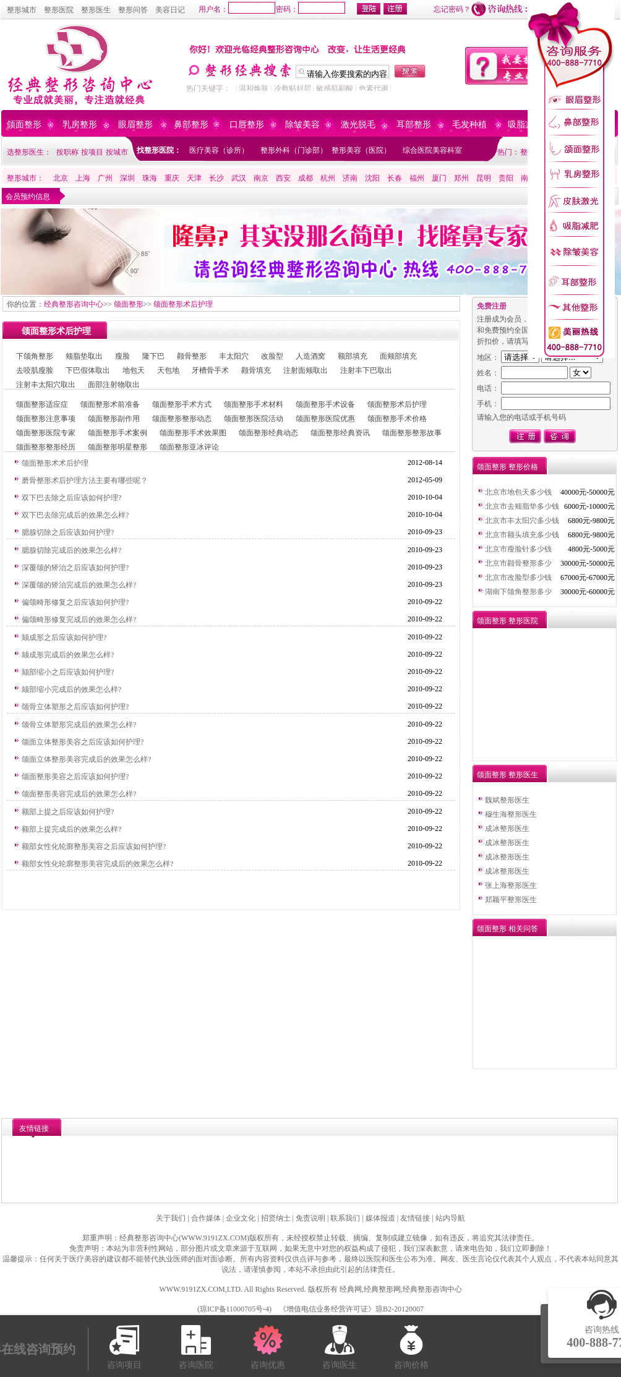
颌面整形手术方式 (182, 404)
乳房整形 (79, 124)
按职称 (67, 152)
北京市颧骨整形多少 (518, 563)
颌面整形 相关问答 (507, 928)
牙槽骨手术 (210, 370)
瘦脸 (122, 356)
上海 (82, 178)
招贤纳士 (276, 1218)
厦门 (439, 178)
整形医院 (59, 10)
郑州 (461, 178)
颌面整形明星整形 (117, 447)
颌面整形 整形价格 (507, 467)
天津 (194, 178)
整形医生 (96, 10)
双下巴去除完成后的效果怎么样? (75, 515)
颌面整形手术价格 (397, 418)
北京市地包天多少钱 (518, 492)
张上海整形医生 (511, 885)
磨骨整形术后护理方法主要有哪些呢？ (85, 480)
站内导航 (450, 1218)
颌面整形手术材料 (253, 404)
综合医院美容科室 (432, 150)
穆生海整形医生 (511, 814)
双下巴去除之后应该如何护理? (71, 497)
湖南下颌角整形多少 (518, 591)
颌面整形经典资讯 (340, 432)
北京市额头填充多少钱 (522, 535)
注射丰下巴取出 (366, 370)
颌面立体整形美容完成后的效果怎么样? (86, 759)
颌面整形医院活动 (253, 418)
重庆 (172, 178)
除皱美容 (302, 124)
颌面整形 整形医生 (507, 774)
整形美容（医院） (361, 150)
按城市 (117, 152)
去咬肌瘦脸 (34, 370)
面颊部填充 (398, 356)
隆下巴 (153, 356)
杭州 (327, 178)
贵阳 (506, 178)
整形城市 (21, 10)
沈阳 (372, 178)
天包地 (168, 370)
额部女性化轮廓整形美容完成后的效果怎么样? (97, 863)
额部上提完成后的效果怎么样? (71, 829)
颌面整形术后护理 (183, 304)
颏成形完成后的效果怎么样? (68, 654)
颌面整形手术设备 (325, 404)
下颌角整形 (34, 356)
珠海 (149, 178)
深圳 (127, 178)
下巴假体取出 (88, 370)
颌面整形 (24, 124)
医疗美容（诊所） (219, 150)
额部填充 (352, 356)
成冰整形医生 (507, 828)
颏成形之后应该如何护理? (64, 637)
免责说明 (310, 1218)
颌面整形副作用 (114, 418)
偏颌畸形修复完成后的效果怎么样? (79, 619)
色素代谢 (373, 88)
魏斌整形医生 (507, 800)
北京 (60, 178)
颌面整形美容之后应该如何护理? (75, 776)
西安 (283, 178)
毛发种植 (469, 124)
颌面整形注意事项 (45, 418)
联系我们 (345, 1218)
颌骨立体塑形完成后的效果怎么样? (79, 724)
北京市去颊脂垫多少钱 (522, 506)
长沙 (216, 178)
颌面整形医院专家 (45, 432)
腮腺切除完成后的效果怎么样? (71, 550)
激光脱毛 (358, 124)
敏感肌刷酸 (334, 88)
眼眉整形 (135, 124)
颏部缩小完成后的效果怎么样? (71, 689)
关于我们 (171, 1218)
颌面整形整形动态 (182, 418)
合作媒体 (206, 1218)
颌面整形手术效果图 (193, 432)
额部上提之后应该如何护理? (68, 812)
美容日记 (170, 10)
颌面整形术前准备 (110, 404)
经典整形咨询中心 (73, 304)
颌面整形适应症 (42, 404)
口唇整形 (246, 124)
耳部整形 (413, 124)
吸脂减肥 (525, 124)
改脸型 (272, 356)
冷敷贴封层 (292, 88)
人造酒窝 (310, 356)
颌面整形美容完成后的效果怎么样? (79, 794)
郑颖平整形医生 (511, 899)
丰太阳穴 (234, 356)
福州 (416, 178)
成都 (305, 178)
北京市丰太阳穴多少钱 (522, 520)
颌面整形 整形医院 (507, 620)
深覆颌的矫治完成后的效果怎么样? (79, 585)
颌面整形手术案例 (117, 432)
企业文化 (240, 1218)
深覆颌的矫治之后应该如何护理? (75, 567)
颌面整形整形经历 (45, 447)
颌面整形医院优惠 (325, 418)
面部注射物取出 (114, 384)
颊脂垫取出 (84, 356)
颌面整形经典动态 (268, 432)
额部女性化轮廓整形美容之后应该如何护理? (94, 846)
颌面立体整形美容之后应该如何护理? (82, 742)
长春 (394, 178)
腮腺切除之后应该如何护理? (68, 532)
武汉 (238, 178)
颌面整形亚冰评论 (189, 447)
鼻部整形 (191, 124)
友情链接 (415, 1218)
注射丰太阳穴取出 (45, 384)
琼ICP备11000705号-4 (234, 1309)
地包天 (133, 370)
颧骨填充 (256, 370)
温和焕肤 (253, 88)
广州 (105, 178)
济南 (350, 178)
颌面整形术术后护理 (55, 463)
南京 (261, 178)
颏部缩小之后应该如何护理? (68, 672)
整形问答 (133, 10)
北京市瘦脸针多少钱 (518, 549)
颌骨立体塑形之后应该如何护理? (75, 706)
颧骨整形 (192, 356)
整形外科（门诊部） (293, 150)
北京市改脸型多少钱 (518, 577)
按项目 (92, 152)
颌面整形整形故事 (412, 432)
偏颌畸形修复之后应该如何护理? (75, 602)
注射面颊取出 (305, 370)
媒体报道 (380, 1218)
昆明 (483, 178)
